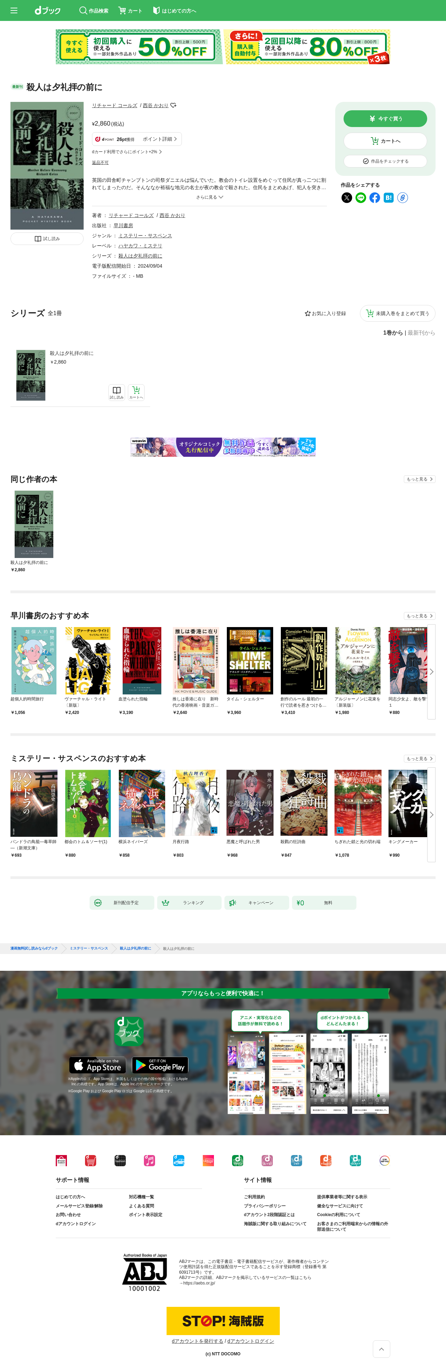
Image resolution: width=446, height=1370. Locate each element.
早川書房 (123, 225)
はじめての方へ (70, 1196)
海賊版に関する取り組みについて (275, 1223)
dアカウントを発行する (197, 1341)
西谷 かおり (156, 105)
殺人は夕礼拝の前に (72, 353)
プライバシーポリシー (265, 1206)
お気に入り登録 (329, 313)
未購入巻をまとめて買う (403, 313)
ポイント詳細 (157, 139)
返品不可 (100, 162)
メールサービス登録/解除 (79, 1206)
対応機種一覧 (141, 1196)
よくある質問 (141, 1206)
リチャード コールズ (114, 105)
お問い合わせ (68, 1214)
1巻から (393, 333)
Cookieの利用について (338, 1214)
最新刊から (422, 333)
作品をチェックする (390, 161)
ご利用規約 (254, 1196)
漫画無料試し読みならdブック (34, 948)
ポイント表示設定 (145, 1214)
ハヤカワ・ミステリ (140, 245)
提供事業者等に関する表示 (342, 1196)
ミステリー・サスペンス (145, 235)
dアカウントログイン (76, 1223)
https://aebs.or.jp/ (199, 1283)
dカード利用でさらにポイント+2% (124, 151)
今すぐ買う (390, 118)
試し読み (51, 238)
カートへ (390, 141)
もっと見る (417, 479)
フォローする (173, 105)
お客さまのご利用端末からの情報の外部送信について (352, 1226)
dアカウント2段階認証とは (269, 1214)
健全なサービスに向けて (340, 1206)
